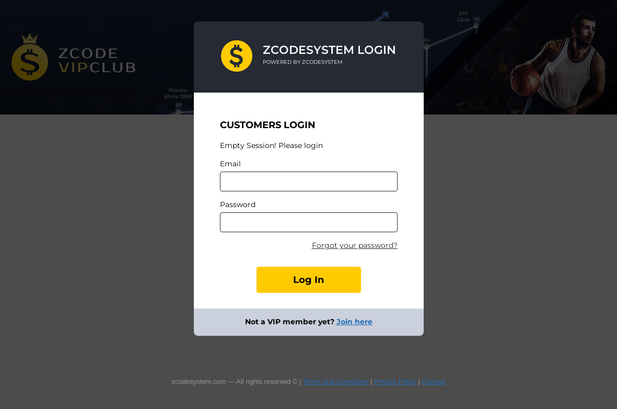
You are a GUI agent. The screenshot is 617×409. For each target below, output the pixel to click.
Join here (354, 321)
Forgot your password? (355, 245)
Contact (434, 381)
